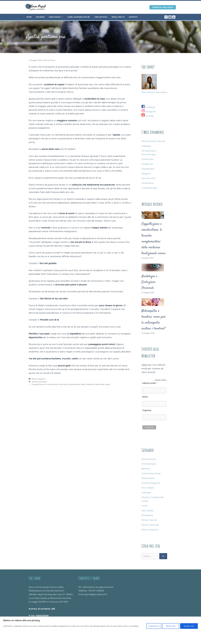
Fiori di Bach (148, 487)
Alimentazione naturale (153, 141)
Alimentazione (149, 459)
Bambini (146, 468)
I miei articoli (100, 17)
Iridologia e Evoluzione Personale (149, 282)
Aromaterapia (149, 463)
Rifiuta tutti (170, 626)
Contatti (133, 17)
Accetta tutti (189, 626)
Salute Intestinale (150, 524)
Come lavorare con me (79, 17)
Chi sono (40, 17)
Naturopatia (148, 510)
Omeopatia (147, 515)
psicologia (42, 382)
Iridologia (146, 146)
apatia (34, 382)
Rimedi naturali (149, 520)
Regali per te (118, 17)
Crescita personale (151, 473)
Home (29, 17)
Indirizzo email (149, 383)
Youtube (148, 115)
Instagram (149, 111)
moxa (144, 505)
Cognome (146, 410)
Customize (153, 626)
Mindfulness (148, 183)
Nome (145, 397)
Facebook (148, 107)
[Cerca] (163, 556)
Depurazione (148, 478)
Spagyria (146, 173)
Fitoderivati (147, 164)
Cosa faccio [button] (57, 17)
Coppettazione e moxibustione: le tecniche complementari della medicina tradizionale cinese (71, 384)
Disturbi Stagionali (151, 483)
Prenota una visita (162, 7)
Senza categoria (39, 379)
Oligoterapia (148, 168)
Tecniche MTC (149, 178)
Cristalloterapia (149, 187)
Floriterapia (147, 159)
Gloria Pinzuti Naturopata (154, 92)
